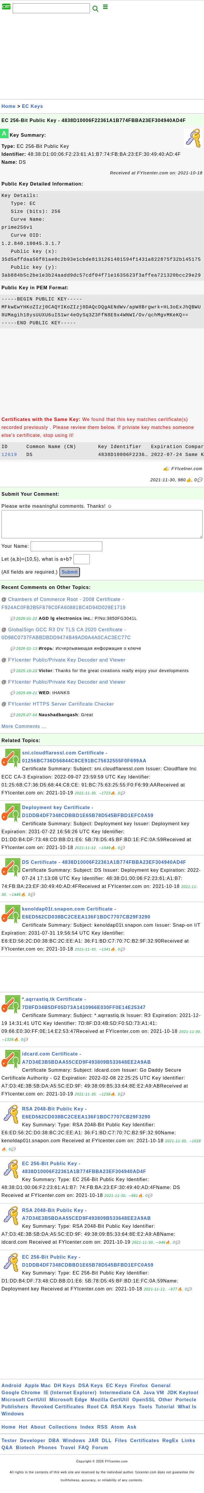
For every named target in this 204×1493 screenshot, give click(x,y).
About (38, 1432)
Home (8, 106)
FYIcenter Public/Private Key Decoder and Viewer (67, 665)
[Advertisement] (102, 58)
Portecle (185, 1405)
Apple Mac (38, 1391)
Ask (131, 1432)
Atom (117, 1432)
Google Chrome (21, 1398)
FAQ (83, 1453)
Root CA (97, 1412)
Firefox (139, 1391)
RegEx (170, 1446)
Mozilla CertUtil (110, 1405)
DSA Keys (90, 1391)
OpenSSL (143, 1405)
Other (165, 1405)
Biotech (25, 1453)
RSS (102, 1432)
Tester (9, 1446)
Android (11, 1391)
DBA (54, 1446)
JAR (93, 1446)
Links (188, 1446)
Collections (63, 1432)
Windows (12, 1419)
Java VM (153, 1398)
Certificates (144, 1446)
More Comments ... (23, 732)
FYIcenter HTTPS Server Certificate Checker (61, 709)
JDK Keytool (182, 1398)
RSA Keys (123, 1412)
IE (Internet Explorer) (70, 1398)
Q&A (7, 1453)
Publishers (15, 1412)
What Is (187, 1412)
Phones (47, 1453)
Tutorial (165, 1412)
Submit (70, 577)
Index (87, 1432)
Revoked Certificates (57, 1412)
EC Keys (32, 106)
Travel (67, 1453)
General (161, 1391)
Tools (145, 1412)
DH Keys (64, 1391)
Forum (100, 1453)
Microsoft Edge (68, 1405)
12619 (12, 455)
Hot (23, 1432)
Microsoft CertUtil (23, 1405)
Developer (32, 1446)
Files (121, 1446)
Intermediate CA (120, 1398)
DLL (107, 1446)
